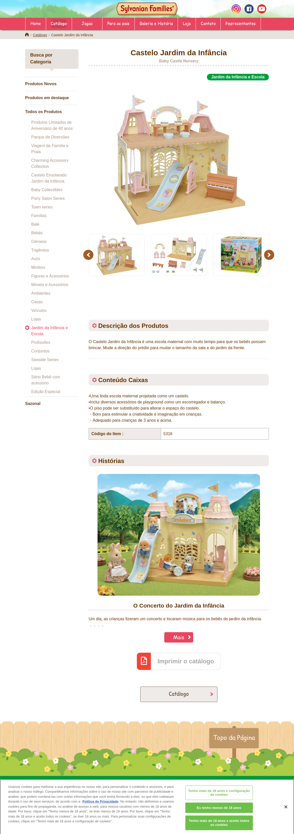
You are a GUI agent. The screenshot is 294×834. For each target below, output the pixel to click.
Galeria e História (156, 23)
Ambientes (41, 293)
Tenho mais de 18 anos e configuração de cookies (219, 799)
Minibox (38, 267)
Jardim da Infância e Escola (49, 331)
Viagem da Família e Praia (49, 149)
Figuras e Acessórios (50, 276)
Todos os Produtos (43, 112)
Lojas (36, 319)
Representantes (240, 23)
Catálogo (59, 23)
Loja (187, 23)
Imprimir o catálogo (185, 661)
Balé (35, 224)
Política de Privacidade (101, 808)
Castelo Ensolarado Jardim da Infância (49, 178)
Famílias (38, 216)
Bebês (37, 233)
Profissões (40, 342)
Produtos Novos (41, 84)
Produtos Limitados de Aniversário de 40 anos (52, 125)
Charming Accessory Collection (50, 163)
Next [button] (270, 255)
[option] (179, 154)
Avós (35, 259)
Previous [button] (89, 255)
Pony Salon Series (48, 198)
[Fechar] (285, 813)
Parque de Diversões (50, 137)
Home (35, 23)
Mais (178, 637)
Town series (42, 207)
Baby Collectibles (46, 190)
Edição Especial (45, 391)
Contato (208, 23)
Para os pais (118, 23)
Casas (37, 302)
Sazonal (32, 403)
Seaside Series (45, 360)
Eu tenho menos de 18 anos (219, 814)
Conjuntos (40, 351)
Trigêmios (40, 250)
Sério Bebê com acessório (45, 380)
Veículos (38, 310)
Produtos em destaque (47, 98)
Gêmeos (38, 241)
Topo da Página (234, 737)
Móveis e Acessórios (49, 284)
